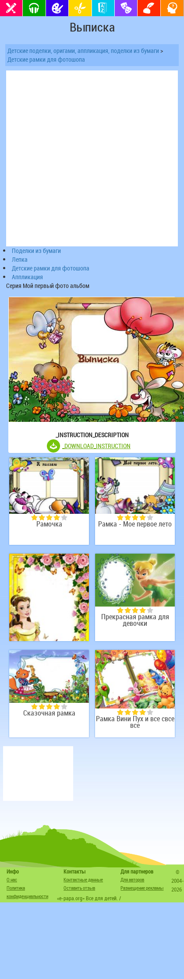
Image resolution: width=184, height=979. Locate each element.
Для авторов (132, 879)
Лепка (20, 259)
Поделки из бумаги (36, 250)
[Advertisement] (38, 773)
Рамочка (49, 524)
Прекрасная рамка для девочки (135, 620)
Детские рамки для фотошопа (46, 59)
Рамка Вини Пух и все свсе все (135, 722)
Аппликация (27, 277)
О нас (12, 879)
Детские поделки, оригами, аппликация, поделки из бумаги (83, 50)
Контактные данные (83, 879)
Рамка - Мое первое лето (135, 524)
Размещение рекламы (141, 887)
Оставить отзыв (79, 887)
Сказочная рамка (49, 713)
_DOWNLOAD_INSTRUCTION (96, 446)
